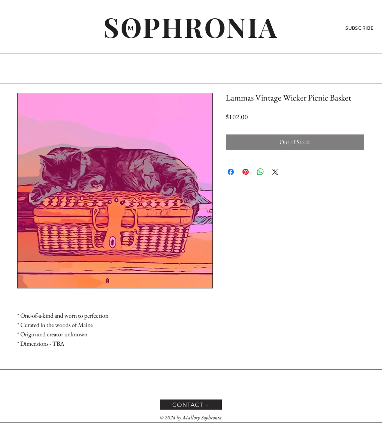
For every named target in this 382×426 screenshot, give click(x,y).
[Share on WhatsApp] (260, 172)
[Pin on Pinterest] (245, 172)
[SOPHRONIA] (191, 26)
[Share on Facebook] (230, 172)
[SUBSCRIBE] (360, 28)
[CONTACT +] (191, 404)
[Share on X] (275, 172)
